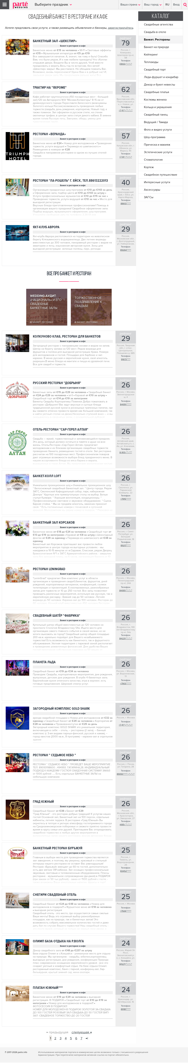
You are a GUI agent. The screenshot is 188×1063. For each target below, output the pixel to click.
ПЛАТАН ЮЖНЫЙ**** (48, 988)
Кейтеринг (151, 54)
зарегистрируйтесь (120, 28)
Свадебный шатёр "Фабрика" (56, 616)
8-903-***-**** (126, 453)
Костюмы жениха (155, 99)
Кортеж (149, 167)
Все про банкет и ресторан (69, 274)
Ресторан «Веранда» (49, 134)
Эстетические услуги (158, 152)
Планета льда (44, 663)
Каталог (161, 16)
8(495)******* (125, 405)
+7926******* (125, 911)
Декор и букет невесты (159, 84)
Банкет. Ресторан (42, 322)
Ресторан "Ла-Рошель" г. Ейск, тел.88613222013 (70, 181)
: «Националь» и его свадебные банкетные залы (46, 302)
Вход (176, 4)
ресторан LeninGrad (49, 570)
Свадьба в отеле (155, 32)
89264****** (125, 250)
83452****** (125, 871)
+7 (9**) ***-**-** (126, 110)
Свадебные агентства (158, 24)
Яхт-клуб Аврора (46, 227)
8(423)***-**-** (125, 639)
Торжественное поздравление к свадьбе (88, 302)
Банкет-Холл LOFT (47, 477)
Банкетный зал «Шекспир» (55, 41)
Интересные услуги (157, 182)
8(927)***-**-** (125, 964)
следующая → (82, 1033)
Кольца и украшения (158, 107)
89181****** (126, 1009)
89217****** (126, 546)
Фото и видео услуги (158, 130)
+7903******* (125, 684)
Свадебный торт (155, 69)
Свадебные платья (156, 92)
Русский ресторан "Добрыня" (57, 384)
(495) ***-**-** (126, 825)
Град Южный (43, 802)
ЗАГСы (148, 197)
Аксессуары (152, 190)
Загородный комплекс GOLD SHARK (61, 709)
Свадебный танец (156, 114)
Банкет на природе (156, 47)
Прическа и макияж (157, 145)
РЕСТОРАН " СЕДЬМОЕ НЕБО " (54, 756)
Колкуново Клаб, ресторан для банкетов (67, 337)
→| (87, 1039)
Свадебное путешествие (160, 175)
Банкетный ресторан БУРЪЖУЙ (57, 849)
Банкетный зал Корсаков (54, 523)
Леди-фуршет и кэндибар (161, 77)
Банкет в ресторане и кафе (73, 46)
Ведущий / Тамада (156, 122)
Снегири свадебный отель (54, 895)
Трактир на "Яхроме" (50, 88)
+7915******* (125, 499)
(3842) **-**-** (125, 64)
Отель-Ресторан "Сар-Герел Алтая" (60, 430)
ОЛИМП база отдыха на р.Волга (58, 942)
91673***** (125, 360)
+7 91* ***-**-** (125, 157)
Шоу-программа (154, 137)
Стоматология (153, 160)
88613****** (126, 203)
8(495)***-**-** (125, 591)
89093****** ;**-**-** (126, 774)
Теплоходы (151, 62)
